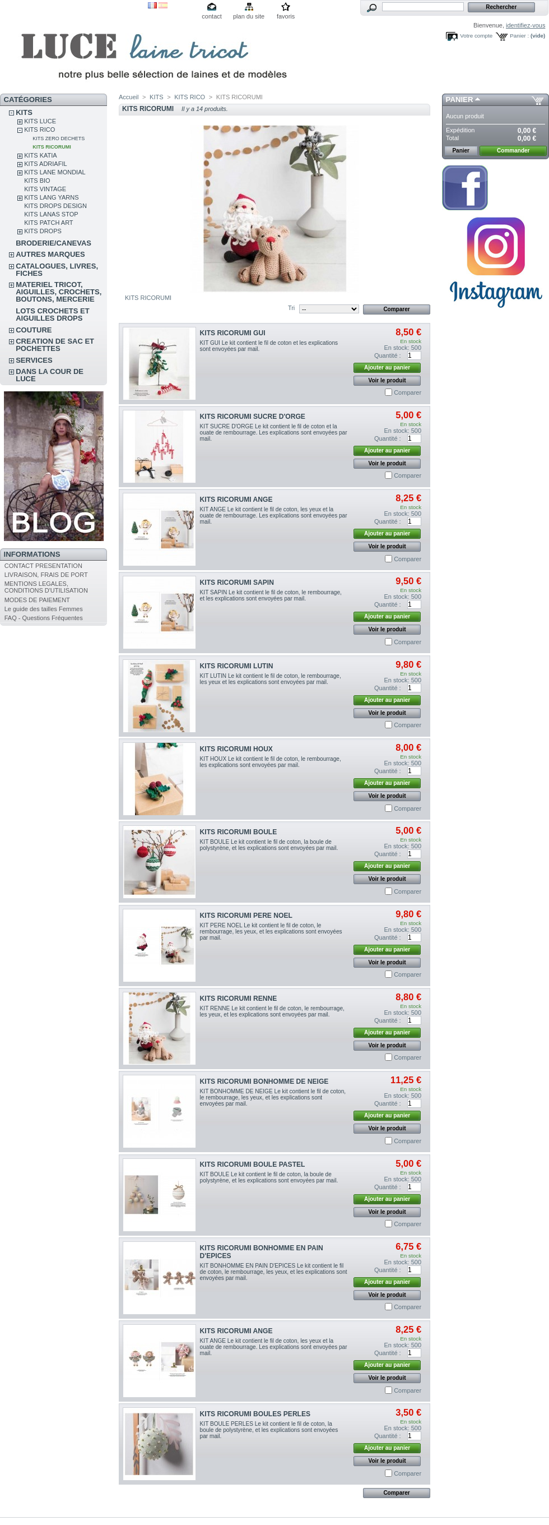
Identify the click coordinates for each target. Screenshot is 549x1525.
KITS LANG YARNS (51, 197)
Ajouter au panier (387, 367)
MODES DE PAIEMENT (37, 600)
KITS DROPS (43, 231)
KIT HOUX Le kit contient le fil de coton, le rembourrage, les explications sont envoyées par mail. (270, 762)
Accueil (128, 97)
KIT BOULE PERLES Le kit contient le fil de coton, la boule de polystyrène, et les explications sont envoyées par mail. (269, 1430)
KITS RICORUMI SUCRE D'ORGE (252, 416)
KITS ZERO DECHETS (58, 138)
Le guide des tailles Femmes (43, 609)
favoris (286, 16)
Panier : (519, 36)
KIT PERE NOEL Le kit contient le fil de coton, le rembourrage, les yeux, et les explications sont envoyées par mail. (271, 931)
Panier (459, 99)
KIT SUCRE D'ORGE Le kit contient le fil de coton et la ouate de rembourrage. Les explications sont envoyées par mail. (273, 432)
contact (211, 16)
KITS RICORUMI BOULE (238, 832)
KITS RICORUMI (51, 147)
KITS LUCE (40, 121)
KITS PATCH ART (48, 222)
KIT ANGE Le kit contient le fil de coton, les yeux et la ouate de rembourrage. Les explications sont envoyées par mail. (273, 515)
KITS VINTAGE (45, 189)
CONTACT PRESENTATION (43, 565)
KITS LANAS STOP (51, 214)
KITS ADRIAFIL (45, 163)
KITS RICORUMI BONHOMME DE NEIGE (264, 1081)
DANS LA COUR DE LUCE (49, 375)
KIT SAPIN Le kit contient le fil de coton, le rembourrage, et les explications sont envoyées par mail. (271, 595)
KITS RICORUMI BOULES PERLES (255, 1414)
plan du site (248, 16)
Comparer (407, 392)
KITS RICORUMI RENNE (238, 998)
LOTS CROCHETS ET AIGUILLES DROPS (52, 314)
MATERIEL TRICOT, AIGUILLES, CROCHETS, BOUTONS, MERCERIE (58, 291)
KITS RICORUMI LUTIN (236, 666)
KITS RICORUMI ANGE (236, 499)
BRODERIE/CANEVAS (53, 243)
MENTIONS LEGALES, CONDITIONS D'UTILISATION (46, 587)
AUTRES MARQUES (50, 254)
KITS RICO (39, 129)
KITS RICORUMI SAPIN (237, 582)
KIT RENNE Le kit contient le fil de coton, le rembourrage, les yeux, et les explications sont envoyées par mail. (272, 1011)
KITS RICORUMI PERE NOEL (246, 915)
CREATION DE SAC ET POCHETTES (55, 345)
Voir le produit (387, 380)
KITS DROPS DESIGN (55, 205)
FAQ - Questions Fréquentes (43, 617)
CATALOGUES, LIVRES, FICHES (57, 270)
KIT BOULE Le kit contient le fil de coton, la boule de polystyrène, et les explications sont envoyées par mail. (269, 845)
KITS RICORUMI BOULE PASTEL (252, 1164)
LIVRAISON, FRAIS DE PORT (46, 574)
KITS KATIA (40, 155)
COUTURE (34, 330)
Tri (291, 307)
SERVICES (34, 360)
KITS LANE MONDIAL (54, 172)
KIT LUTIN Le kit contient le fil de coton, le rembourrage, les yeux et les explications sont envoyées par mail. (270, 679)
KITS (24, 112)
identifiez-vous (525, 25)
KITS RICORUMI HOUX (236, 749)
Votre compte (476, 36)
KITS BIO (37, 180)
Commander (513, 150)
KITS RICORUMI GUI (233, 333)
